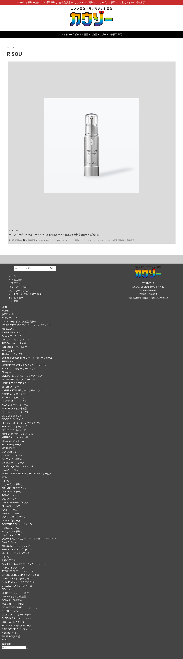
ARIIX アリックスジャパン (15, 339)
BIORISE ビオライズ (12, 419)
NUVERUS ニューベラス (14, 401)
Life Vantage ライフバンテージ (17, 466)
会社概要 (140, 2)
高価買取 (131, 240)
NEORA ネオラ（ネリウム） (16, 405)
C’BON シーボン (10, 611)
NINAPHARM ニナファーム (15, 394)
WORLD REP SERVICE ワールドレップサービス (26, 473)
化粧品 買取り (66, 2)
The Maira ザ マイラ (12, 354)
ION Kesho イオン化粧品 (14, 347)
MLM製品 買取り (49, 2)
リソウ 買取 (74, 240)
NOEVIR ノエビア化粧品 (14, 408)
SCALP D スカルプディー (15, 517)
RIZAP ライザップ (11, 535)
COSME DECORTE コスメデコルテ (20, 607)
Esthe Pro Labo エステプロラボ (18, 582)
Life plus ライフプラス (13, 462)
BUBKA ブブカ (9, 499)
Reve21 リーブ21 (10, 528)
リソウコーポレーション (90, 240)
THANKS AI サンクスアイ (15, 361)
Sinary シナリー (10, 372)
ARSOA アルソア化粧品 (14, 343)
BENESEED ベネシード (14, 430)
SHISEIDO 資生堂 (11, 636)
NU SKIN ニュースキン (13, 397)
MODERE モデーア (11, 444)
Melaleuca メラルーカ (13, 441)
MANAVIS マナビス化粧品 (15, 437)
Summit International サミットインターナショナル (27, 358)
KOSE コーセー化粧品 (13, 604)
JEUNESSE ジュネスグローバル (18, 379)
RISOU (39, 240)
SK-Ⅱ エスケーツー (12, 589)
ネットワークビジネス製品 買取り (26, 294)
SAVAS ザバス (9, 542)
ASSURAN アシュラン (13, 332)
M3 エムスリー (9, 329)
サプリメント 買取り (84, 2)
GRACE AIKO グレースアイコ (17, 586)
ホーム (12, 276)
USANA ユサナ (9, 452)
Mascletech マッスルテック (16, 553)
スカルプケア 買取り (107, 2)
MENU (5, 307)
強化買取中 (17, 240)
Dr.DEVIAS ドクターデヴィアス (18, 618)
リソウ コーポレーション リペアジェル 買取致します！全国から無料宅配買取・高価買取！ (55, 234)
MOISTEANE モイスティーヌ (17, 625)
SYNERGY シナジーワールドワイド (20, 368)
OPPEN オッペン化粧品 (14, 596)
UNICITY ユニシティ (12, 455)
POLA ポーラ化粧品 (12, 600)
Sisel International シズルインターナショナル (25, 365)
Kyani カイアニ (9, 350)
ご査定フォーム (127, 2)
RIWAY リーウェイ (11, 470)
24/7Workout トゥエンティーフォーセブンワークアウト (30, 539)
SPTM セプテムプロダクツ (15, 383)
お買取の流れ (32, 2)
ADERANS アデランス (13, 491)
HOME (20, 2)
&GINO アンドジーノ (12, 495)
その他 (5, 481)
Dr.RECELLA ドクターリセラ (16, 578)
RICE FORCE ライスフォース (17, 629)
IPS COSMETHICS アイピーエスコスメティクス (26, 325)
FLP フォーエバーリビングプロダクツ (21, 423)
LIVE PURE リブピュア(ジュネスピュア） (23, 376)
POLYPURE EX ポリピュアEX (17, 524)
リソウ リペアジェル (59, 240)
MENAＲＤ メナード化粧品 (15, 593)
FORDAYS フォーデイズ (14, 426)
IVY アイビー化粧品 (12, 459)
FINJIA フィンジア (11, 506)
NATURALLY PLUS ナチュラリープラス (22, 390)
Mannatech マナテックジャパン (18, 434)
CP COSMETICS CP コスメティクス (20, 575)
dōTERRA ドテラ (10, 387)
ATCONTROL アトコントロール (18, 571)
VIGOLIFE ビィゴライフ (14, 416)
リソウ (46, 240)
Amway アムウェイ (11, 336)
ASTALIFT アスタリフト (14, 568)
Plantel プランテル (11, 520)
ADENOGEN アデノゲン (14, 488)
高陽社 (5, 477)
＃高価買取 (31, 240)
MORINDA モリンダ (12, 448)
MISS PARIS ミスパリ (13, 622)
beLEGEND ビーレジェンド (16, 546)
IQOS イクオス (9, 510)
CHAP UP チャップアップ (15, 502)
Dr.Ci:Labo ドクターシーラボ (16, 614)
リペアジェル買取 (110, 240)
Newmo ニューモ (10, 513)
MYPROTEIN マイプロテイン (17, 549)
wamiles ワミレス (11, 633)
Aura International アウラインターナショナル (24, 564)
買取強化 (122, 240)
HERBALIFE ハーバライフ (15, 412)
